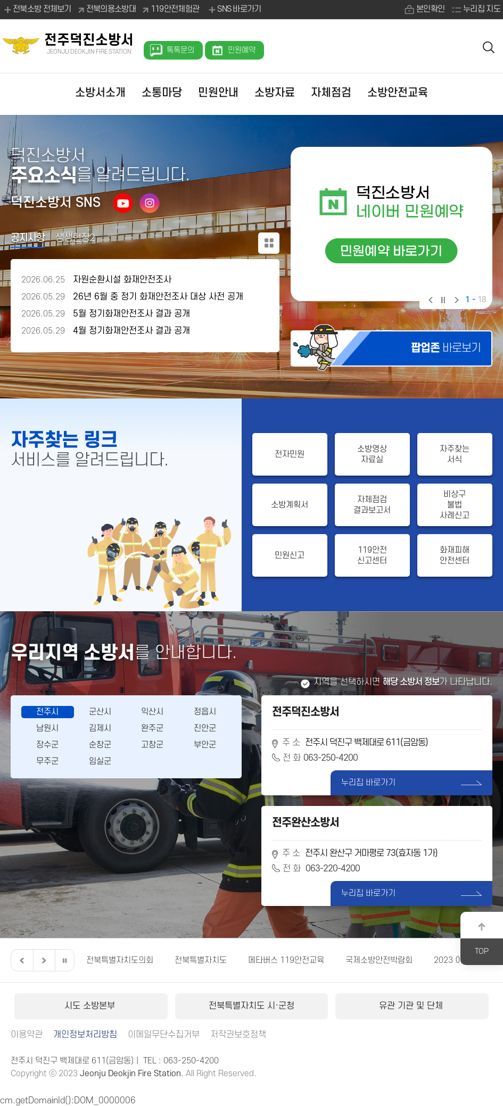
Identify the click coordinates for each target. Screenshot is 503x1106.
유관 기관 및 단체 (412, 1006)
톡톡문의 (180, 50)
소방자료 (274, 93)
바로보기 (446, 348)
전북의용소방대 (111, 9)
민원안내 (218, 93)
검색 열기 (489, 46)
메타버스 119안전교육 (286, 960)
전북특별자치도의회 (119, 960)
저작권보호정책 (238, 1035)
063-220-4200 (333, 869)
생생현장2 (75, 238)
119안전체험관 (175, 9)
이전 (430, 301)
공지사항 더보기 (268, 243)
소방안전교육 (397, 93)
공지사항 (28, 238)
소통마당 (162, 93)
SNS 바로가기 (234, 9)
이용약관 (27, 1035)
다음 (455, 301)
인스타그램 (150, 203)
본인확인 (430, 9)
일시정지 (443, 301)
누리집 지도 (481, 9)
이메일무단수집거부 (164, 1035)
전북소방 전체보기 (37, 9)
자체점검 (331, 93)
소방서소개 (100, 93)
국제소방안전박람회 (379, 960)
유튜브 (123, 203)
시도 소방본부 (91, 1006)
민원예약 (241, 50)
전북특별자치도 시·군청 (251, 1006)
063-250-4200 (330, 758)
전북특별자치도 (201, 960)
